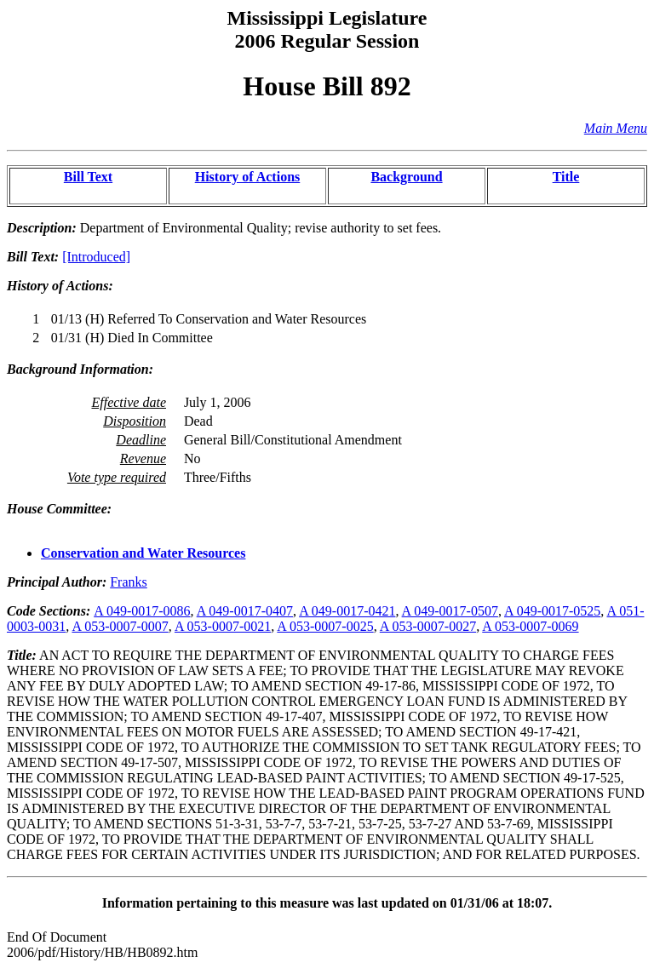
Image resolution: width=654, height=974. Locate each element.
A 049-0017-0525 (552, 611)
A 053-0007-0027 (428, 626)
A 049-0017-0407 (245, 611)
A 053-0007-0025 (325, 626)
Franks (128, 582)
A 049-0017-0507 (450, 611)
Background (406, 176)
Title (566, 176)
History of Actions (248, 176)
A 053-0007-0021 (223, 626)
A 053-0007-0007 (120, 626)
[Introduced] (96, 256)
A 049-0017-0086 (142, 611)
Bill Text (88, 176)
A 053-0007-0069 (530, 626)
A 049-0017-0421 (347, 611)
